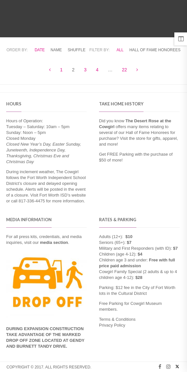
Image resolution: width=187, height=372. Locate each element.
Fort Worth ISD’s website (62, 195)
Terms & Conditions (117, 319)
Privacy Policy (112, 325)
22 (124, 69)
